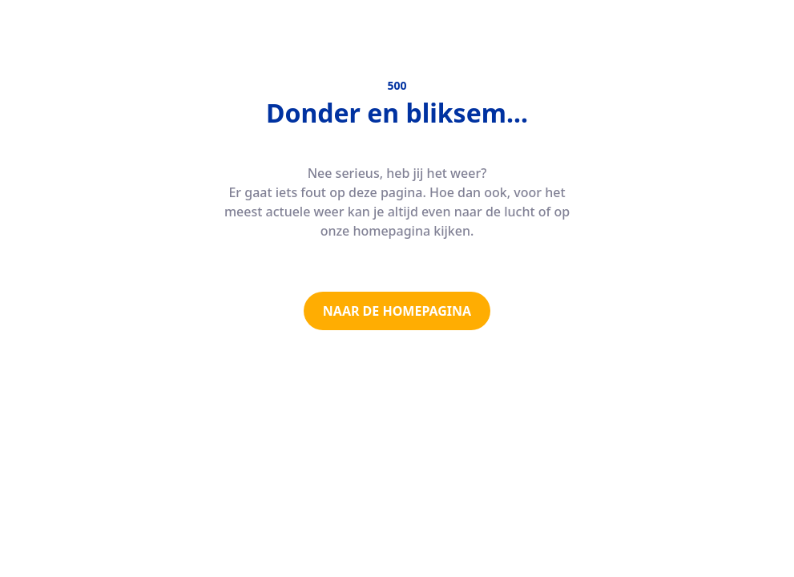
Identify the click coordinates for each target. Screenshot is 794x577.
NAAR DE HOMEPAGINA (397, 311)
